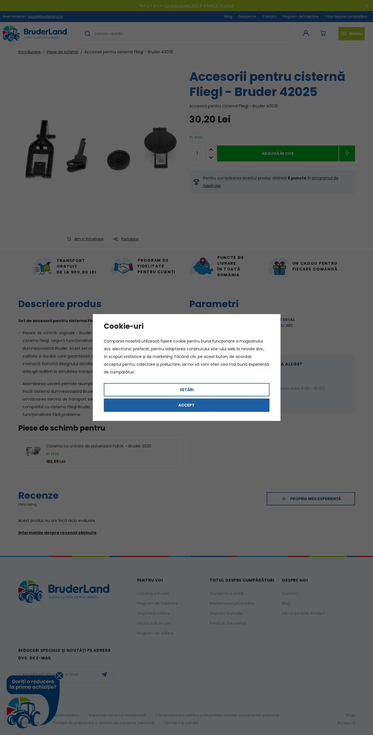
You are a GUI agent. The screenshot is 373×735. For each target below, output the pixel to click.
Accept (186, 405)
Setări (187, 389)
